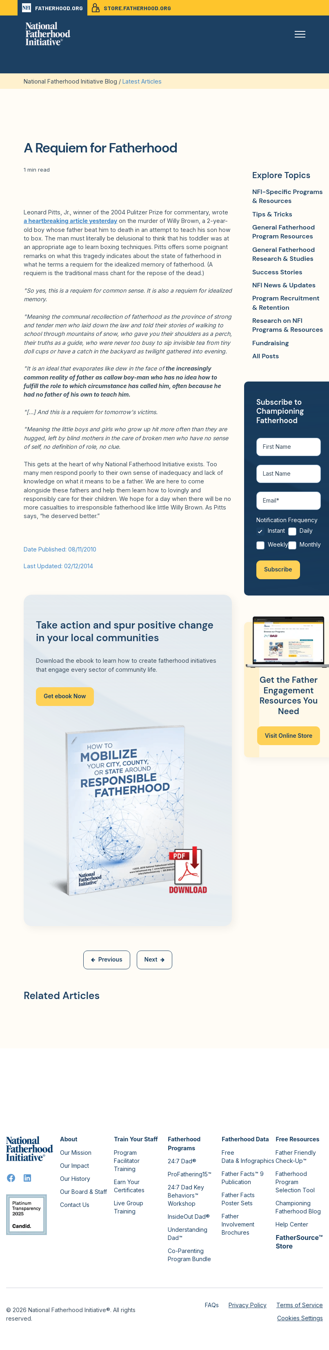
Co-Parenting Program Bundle (189, 1254)
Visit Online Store (289, 735)
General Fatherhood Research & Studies (283, 254)
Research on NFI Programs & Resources (287, 325)
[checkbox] (288, 540)
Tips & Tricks (272, 214)
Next (154, 959)
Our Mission (75, 1152)
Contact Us (74, 1204)
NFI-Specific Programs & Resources (287, 196)
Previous (106, 959)
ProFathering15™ (189, 1174)
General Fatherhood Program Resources (283, 231)
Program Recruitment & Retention (286, 302)
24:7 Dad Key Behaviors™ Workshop (186, 1195)
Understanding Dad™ (187, 1233)
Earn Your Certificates (129, 1185)
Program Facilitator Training (127, 1160)
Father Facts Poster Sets (238, 1199)
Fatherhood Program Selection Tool (295, 1181)
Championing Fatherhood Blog (298, 1207)
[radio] (272, 534)
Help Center (292, 1224)
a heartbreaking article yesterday (70, 220)
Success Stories (277, 272)
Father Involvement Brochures (238, 1224)
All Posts (265, 356)
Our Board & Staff (83, 1191)
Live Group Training (128, 1207)
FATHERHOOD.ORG (52, 7)
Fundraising (270, 343)
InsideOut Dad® (189, 1216)
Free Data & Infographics (248, 1156)
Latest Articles (142, 81)
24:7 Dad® (182, 1161)
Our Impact (74, 1165)
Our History (75, 1178)
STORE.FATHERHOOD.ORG (131, 7)
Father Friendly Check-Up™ (296, 1156)
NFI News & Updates (284, 285)
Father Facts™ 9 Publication (243, 1177)
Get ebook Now (65, 696)
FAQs (212, 1304)
